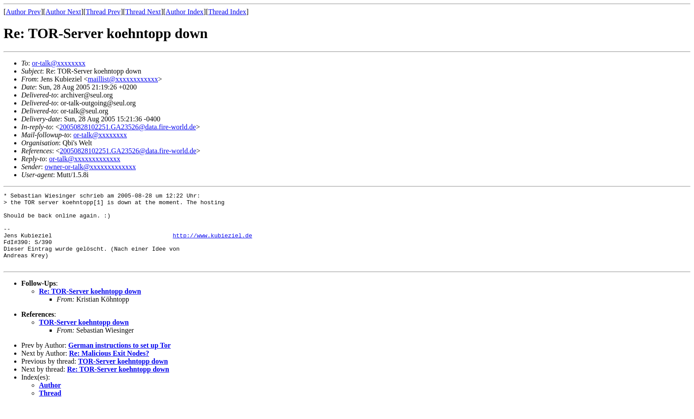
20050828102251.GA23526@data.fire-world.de (127, 127)
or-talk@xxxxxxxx (58, 63)
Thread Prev (103, 12)
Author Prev (23, 12)
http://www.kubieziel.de (212, 244)
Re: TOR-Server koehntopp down (90, 306)
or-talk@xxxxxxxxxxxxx (84, 159)
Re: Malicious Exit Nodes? (109, 368)
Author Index (185, 12)
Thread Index (227, 12)
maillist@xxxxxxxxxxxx (123, 79)
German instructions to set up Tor (119, 360)
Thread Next (143, 12)
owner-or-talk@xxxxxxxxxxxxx (90, 167)
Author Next (63, 12)
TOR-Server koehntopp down (84, 337)
